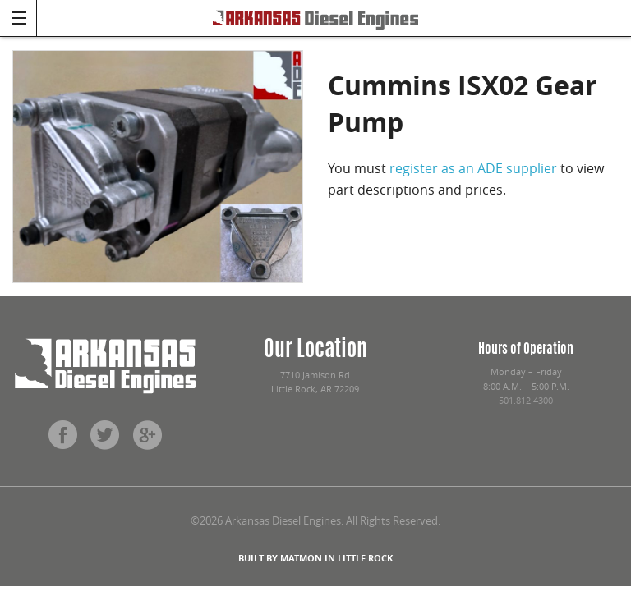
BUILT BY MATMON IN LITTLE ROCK (315, 558)
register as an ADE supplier (473, 168)
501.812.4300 (526, 400)
